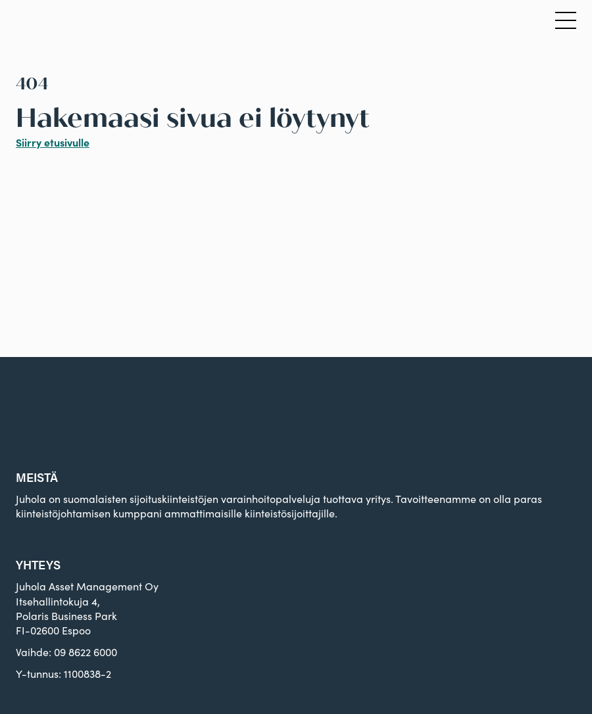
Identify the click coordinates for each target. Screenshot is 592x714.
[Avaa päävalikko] (565, 21)
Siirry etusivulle (52, 142)
